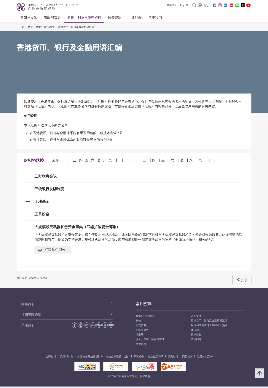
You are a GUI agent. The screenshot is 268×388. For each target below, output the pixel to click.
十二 (133, 160)
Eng (182, 5)
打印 (51, 250)
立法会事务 (142, 330)
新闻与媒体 (28, 18)
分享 (242, 280)
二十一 (219, 160)
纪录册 (139, 334)
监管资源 (114, 18)
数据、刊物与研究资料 (84, 18)
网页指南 (187, 356)
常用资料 (144, 304)
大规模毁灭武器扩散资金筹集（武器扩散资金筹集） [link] (77, 227)
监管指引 (141, 344)
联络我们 (172, 5)
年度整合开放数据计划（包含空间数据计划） (103, 356)
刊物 (138, 320)
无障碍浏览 (66, 356)
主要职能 (135, 18)
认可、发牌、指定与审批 (150, 339)
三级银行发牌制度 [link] (49, 189)
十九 (198, 160)
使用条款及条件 (206, 356)
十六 (170, 160)
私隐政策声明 (156, 356)
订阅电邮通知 (31, 314)
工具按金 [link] (41, 214)
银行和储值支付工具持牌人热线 (209, 325)
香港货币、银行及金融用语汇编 (76, 27)
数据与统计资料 (145, 316)
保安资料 (173, 356)
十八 (189, 160)
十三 (142, 160)
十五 (161, 160)
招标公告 (196, 334)
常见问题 (196, 339)
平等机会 (138, 356)
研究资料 (141, 325)
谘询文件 (196, 316)
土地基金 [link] (41, 201)
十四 (152, 160)
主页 (21, 27)
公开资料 (51, 356)
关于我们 (155, 18)
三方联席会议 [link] (45, 176)
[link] (206, 5)
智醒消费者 (52, 18)
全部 (55, 160)
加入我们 (196, 330)
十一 (124, 160)
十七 (180, 160)
